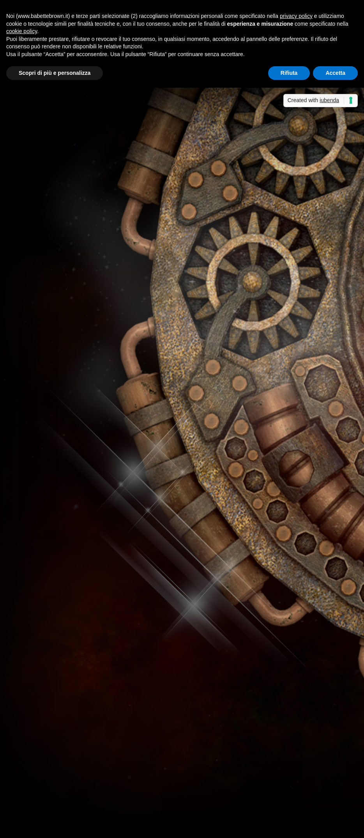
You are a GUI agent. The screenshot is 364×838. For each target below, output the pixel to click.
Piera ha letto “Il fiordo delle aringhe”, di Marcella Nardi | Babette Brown (125, 784)
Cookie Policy (234, 827)
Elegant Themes (76, 827)
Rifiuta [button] (289, 73)
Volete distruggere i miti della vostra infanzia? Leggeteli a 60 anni (116, 655)
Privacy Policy (193, 827)
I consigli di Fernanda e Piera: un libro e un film (89, 578)
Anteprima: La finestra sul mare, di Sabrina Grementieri (241, 765)
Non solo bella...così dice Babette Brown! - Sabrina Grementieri (112, 701)
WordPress (155, 827)
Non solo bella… (227, 701)
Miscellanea (122, 420)
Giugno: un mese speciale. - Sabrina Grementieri (91, 765)
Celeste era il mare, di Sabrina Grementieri (272, 746)
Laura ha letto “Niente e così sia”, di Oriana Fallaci (94, 636)
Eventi (109, 199)
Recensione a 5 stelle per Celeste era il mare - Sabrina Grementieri (116, 746)
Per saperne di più (59, 243)
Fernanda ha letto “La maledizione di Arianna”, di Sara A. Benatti (115, 617)
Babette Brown (48, 199)
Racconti (281, 224)
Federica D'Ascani (51, 420)
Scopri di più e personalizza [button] (54, 73)
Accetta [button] (335, 73)
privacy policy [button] (296, 16)
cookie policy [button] (21, 31)
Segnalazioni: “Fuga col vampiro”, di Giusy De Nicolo (97, 597)
